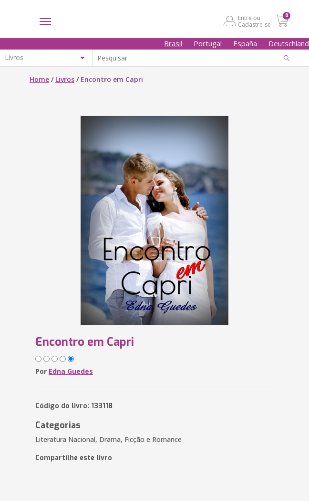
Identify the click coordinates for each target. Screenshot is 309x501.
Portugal (208, 43)
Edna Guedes (71, 371)
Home (39, 79)
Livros (64, 79)
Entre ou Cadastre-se (254, 21)
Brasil (173, 43)
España (245, 43)
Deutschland (288, 43)
